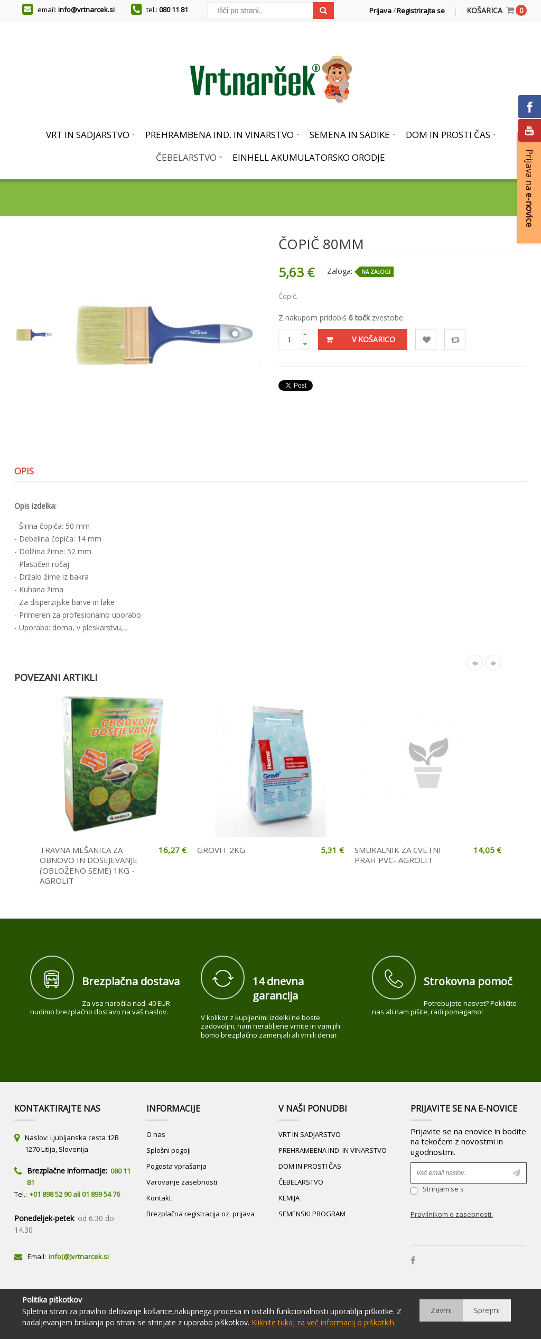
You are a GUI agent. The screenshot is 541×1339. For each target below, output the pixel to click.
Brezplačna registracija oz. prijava (200, 1213)
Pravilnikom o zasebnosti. (452, 1214)
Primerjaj (455, 339)
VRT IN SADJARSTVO (309, 1134)
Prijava (380, 10)
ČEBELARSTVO (300, 1182)
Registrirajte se (421, 10)
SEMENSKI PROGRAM (312, 1213)
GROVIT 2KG (221, 850)
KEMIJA (289, 1198)
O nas (155, 1134)
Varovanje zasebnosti (181, 1182)
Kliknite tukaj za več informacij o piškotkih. (323, 1322)
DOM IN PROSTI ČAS (309, 1166)
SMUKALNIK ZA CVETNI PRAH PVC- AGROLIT (398, 855)
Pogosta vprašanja (176, 1166)
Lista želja (426, 339)
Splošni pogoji (168, 1150)
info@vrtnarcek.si (86, 9)
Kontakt (158, 1198)
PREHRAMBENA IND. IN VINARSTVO (332, 1150)
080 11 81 (173, 9)
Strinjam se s (437, 1191)
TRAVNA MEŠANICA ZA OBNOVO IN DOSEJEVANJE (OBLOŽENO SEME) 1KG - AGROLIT (88, 865)
